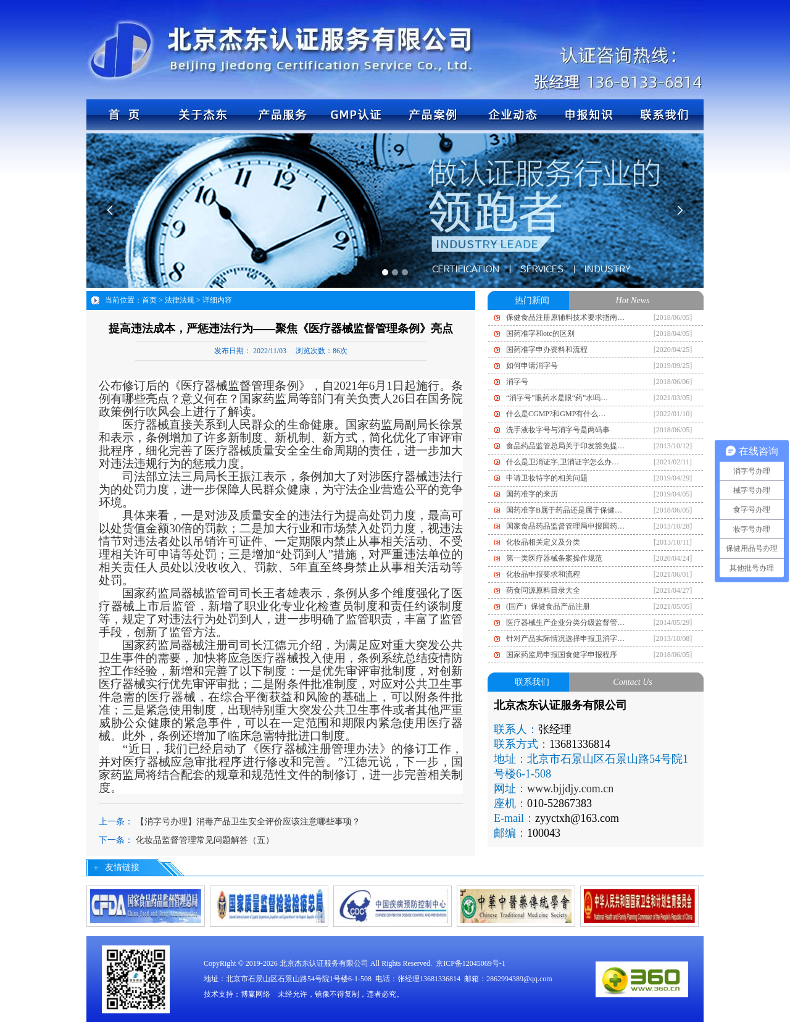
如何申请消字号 (532, 365)
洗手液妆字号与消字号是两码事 (558, 429)
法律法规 (179, 300)
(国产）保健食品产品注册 (548, 606)
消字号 (517, 381)
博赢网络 (255, 994)
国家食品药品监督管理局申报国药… (565, 526)
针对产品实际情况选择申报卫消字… (565, 638)
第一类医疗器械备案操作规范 (554, 558)
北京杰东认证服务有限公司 (324, 963)
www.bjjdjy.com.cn (570, 788)
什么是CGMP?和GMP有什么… (555, 413)
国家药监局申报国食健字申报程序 (561, 654)
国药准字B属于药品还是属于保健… (564, 510)
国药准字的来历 (532, 494)
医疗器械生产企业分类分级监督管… (565, 622)
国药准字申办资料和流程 (547, 349)
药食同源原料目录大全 (543, 590)
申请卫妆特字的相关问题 (547, 478)
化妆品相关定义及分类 (543, 542)
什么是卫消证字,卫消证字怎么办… (562, 462)
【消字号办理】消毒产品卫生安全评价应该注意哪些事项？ (248, 821)
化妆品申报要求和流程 (543, 574)
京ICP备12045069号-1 (470, 963)
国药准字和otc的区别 (540, 333)
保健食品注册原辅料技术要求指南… (565, 317)
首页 (149, 300)
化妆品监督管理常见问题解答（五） (205, 840)
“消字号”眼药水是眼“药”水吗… (557, 397)
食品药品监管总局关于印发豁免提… (565, 446)
